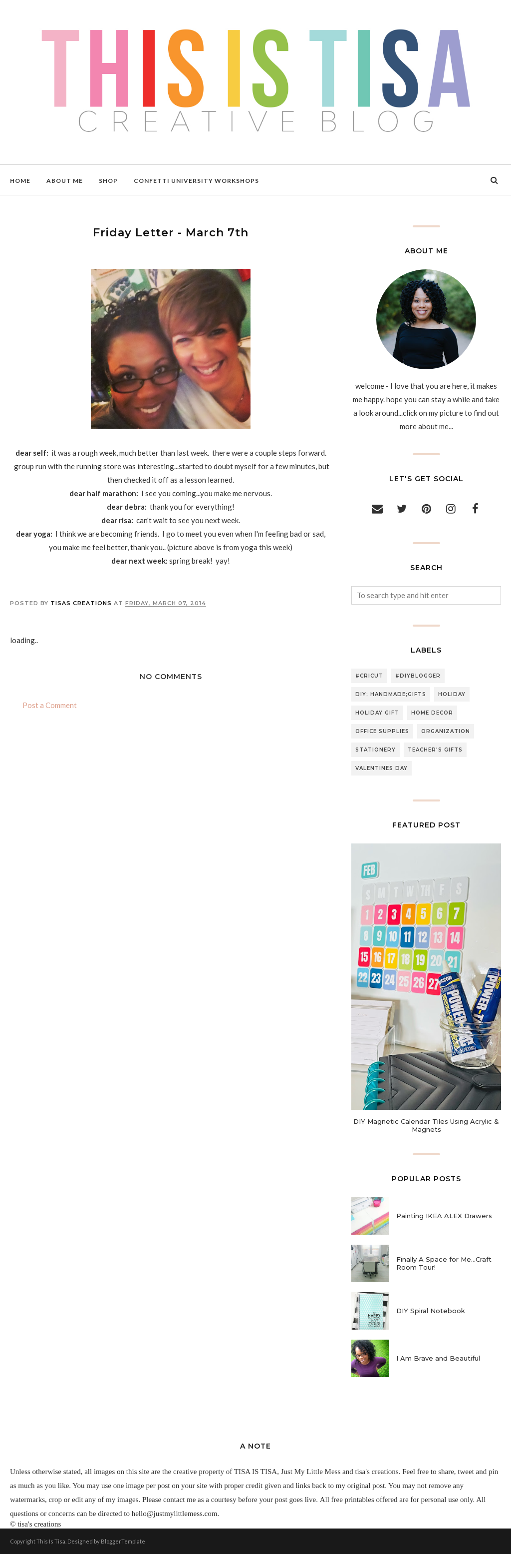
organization (445, 731)
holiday (452, 694)
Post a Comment (49, 705)
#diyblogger (418, 676)
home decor (432, 713)
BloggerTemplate (123, 1541)
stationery (375, 750)
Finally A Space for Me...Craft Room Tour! (444, 1263)
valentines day (381, 768)
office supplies (382, 731)
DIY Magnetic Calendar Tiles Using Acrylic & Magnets (426, 1125)
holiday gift (377, 713)
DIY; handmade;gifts (390, 694)
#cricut (369, 676)
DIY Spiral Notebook (430, 1311)
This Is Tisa (50, 1541)
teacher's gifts (435, 750)
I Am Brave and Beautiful (438, 1358)
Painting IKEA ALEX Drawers (444, 1216)
